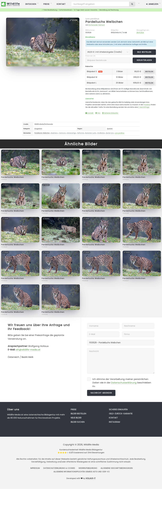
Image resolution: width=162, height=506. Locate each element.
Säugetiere (38, 129)
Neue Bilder (76, 417)
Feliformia (80, 133)
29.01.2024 (140, 32)
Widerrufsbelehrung (88, 468)
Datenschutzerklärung (124, 382)
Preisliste (147, 105)
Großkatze (101, 133)
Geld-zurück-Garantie (120, 413)
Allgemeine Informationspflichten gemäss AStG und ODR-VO (82, 471)
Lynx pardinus (92, 19)
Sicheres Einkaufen (110, 113)
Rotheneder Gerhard (97, 25)
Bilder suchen (78, 422)
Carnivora (62, 133)
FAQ (97, 113)
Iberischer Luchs (90, 133)
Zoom (73, 20)
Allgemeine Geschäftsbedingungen (117, 468)
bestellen (149, 72)
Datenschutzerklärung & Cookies (59, 468)
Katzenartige (71, 133)
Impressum (35, 468)
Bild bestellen (144, 52)
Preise (73, 409)
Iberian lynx (110, 133)
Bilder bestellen (78, 413)
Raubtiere (54, 133)
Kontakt (89, 113)
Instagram (114, 422)
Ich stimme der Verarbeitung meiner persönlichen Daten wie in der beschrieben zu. (121, 383)
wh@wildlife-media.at (28, 349)
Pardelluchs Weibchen (104, 22)
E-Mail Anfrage (143, 107)
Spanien (110, 129)
